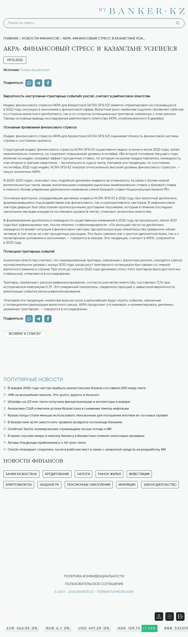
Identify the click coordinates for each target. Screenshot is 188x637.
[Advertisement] (94, 355)
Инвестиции (139, 474)
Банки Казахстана (21, 474)
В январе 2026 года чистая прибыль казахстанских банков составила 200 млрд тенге (74, 388)
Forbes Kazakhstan (35, 70)
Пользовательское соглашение (94, 584)
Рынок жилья (109, 474)
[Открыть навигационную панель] (169, 616)
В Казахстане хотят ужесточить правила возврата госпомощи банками (62, 422)
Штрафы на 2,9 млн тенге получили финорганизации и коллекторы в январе (66, 402)
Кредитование (57, 474)
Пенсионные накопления (88, 484)
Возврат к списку (25, 334)
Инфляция (126, 484)
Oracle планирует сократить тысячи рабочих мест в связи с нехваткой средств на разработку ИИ (84, 449)
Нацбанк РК (49, 484)
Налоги (83, 474)
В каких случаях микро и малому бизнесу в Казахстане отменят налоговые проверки (73, 436)
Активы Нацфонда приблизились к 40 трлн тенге (44, 443)
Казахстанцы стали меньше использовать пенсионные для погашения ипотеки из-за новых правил (85, 415)
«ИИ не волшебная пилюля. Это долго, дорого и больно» (51, 395)
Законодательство (160, 484)
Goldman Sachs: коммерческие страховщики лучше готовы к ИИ (57, 429)
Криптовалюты (19, 484)
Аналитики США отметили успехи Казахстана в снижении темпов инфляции (66, 408)
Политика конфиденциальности (94, 576)
